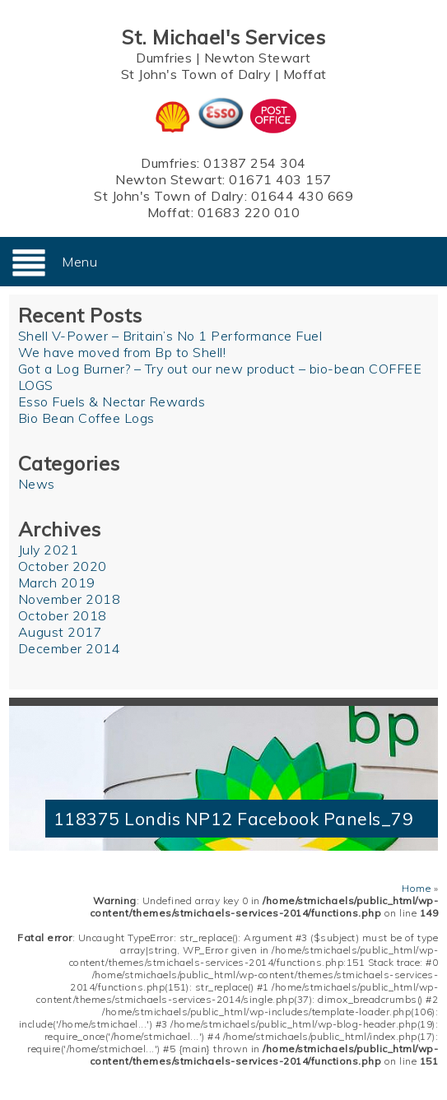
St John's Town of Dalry (196, 74)
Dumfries (164, 57)
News (36, 484)
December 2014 (69, 648)
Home (416, 888)
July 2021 (48, 549)
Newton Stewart (257, 57)
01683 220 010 (249, 212)
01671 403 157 (280, 179)
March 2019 (56, 582)
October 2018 (62, 615)
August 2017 (60, 632)
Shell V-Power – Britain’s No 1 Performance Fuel (170, 335)
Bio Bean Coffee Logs (86, 418)
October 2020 (62, 566)
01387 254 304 (254, 163)
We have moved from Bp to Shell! (122, 352)
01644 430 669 (302, 196)
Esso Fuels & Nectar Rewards (112, 401)
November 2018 (69, 599)
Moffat (305, 74)
